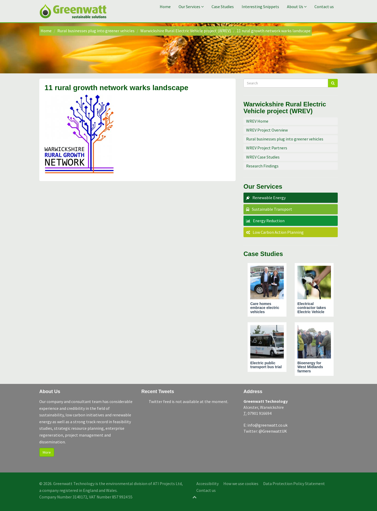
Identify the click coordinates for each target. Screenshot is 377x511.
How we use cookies (240, 483)
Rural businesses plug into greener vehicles (96, 30)
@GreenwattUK (273, 431)
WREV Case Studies (263, 157)
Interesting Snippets (260, 6)
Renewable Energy (269, 197)
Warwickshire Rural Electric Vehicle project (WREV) (185, 30)
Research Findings (262, 165)
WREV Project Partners (266, 147)
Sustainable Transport (272, 209)
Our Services (191, 6)
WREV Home (257, 121)
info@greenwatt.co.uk (267, 425)
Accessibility (207, 483)
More (47, 452)
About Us (297, 6)
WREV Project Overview (267, 130)
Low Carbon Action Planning (278, 232)
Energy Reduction (269, 220)
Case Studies (223, 6)
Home (165, 6)
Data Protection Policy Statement (294, 483)
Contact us (324, 6)
